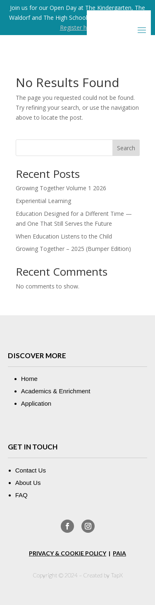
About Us (28, 482)
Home (29, 378)
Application (36, 403)
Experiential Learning (43, 201)
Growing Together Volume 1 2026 (61, 188)
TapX (117, 575)
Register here (77, 27)
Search (126, 148)
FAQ (21, 495)
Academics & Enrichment (56, 391)
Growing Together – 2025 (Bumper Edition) (73, 249)
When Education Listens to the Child (64, 236)
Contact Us (30, 470)
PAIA (119, 553)
